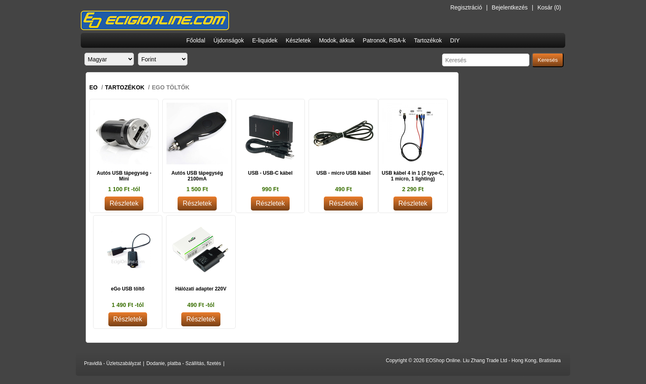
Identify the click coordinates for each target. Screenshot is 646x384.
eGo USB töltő (127, 289)
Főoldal (195, 40)
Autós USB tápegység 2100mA (197, 176)
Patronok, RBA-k (384, 40)
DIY (455, 40)
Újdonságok (228, 40)
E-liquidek (264, 40)
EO (93, 87)
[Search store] (485, 60)
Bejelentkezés (510, 7)
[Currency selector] (162, 59)
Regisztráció (466, 7)
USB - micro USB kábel (343, 173)
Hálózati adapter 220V (200, 289)
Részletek (124, 203)
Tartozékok (428, 40)
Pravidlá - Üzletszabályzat (112, 363)
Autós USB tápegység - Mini (124, 176)
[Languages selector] (109, 59)
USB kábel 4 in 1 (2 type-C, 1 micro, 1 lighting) (413, 176)
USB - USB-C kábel (270, 173)
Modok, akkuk (336, 40)
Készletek (298, 40)
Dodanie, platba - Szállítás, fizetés (183, 363)
